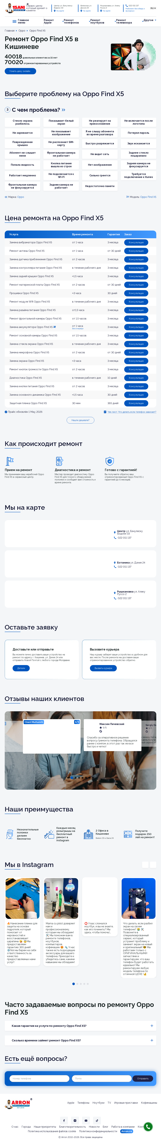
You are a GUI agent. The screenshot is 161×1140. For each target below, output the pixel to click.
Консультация (136, 242)
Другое (148, 20)
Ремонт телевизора (124, 21)
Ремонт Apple (49, 21)
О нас (14, 1126)
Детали (21, 668)
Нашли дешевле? (80, 420)
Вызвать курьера (103, 668)
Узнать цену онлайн (19, 71)
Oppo (20, 196)
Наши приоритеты (45, 1126)
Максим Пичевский (112, 724)
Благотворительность (72, 1126)
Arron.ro (126, 1131)
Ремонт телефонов (71, 21)
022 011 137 (134, 6)
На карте (59, 11)
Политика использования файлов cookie (52, 1131)
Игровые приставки (126, 1102)
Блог (105, 1126)
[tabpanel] (52, 736)
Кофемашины (149, 1102)
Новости (94, 1126)
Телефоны (83, 1102)
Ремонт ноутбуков (97, 21)
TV (109, 1102)
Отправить (142, 1078)
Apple (70, 1102)
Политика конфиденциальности (98, 1131)
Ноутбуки (98, 1102)
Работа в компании (123, 1126)
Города (26, 1126)
